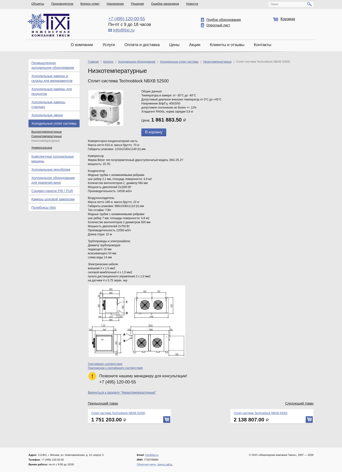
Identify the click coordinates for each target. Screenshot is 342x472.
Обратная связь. (147, 464)
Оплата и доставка (142, 44)
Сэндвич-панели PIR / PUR (52, 191)
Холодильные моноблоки (50, 169)
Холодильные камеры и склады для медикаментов (51, 78)
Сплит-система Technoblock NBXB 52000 (118, 413)
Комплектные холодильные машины (52, 159)
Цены (174, 44)
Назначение (115, 3)
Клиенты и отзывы (227, 44)
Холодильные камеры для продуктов (51, 91)
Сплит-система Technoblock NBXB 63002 (261, 413)
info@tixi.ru (123, 30)
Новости (192, 3)
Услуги (108, 44)
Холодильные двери (47, 115)
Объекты (37, 3)
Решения (137, 3)
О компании (82, 44)
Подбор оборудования (223, 20)
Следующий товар (299, 403)
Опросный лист (218, 25)
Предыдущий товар (103, 403)
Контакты (262, 44)
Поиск (274, 4)
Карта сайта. (165, 464)
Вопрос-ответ (90, 3)
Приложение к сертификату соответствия (115, 368)
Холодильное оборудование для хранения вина (53, 180)
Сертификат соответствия (105, 364)
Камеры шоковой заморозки (53, 199)
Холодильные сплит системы (53, 123)
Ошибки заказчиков (165, 3)
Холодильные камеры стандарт (48, 104)
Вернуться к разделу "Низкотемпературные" (122, 392)
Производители (62, 3)
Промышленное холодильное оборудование (52, 65)
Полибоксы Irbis (43, 207)
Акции (194, 44)
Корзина (287, 19)
